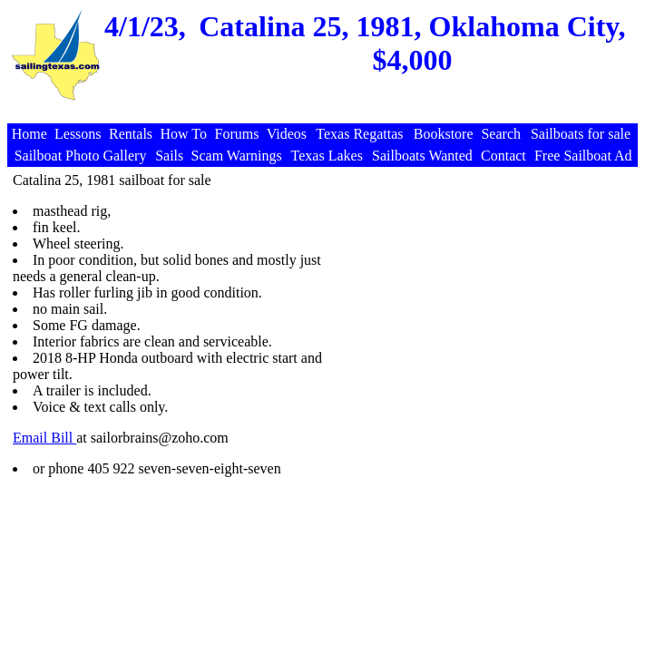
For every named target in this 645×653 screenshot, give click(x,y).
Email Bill (44, 437)
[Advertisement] (479, 299)
